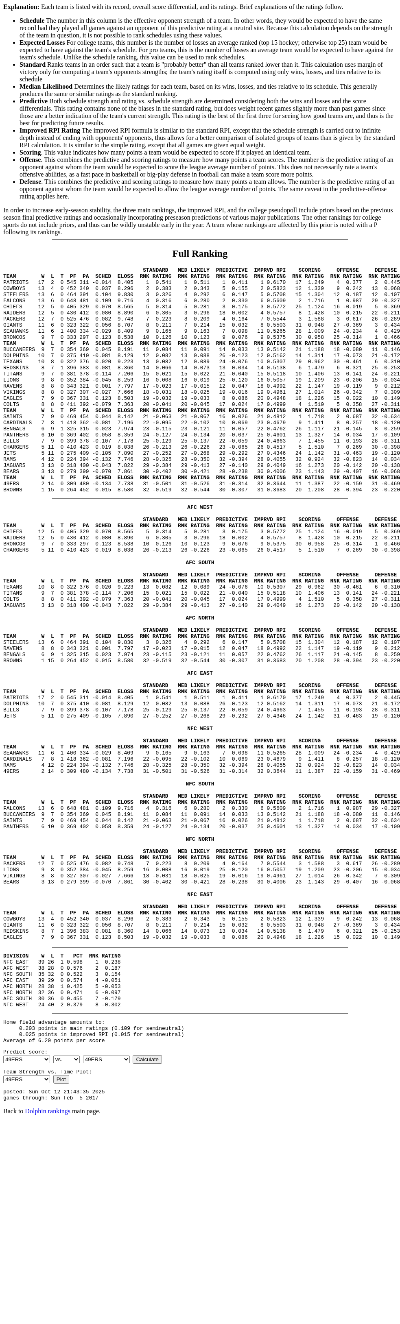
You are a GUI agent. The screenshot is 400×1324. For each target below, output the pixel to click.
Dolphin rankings (47, 1255)
